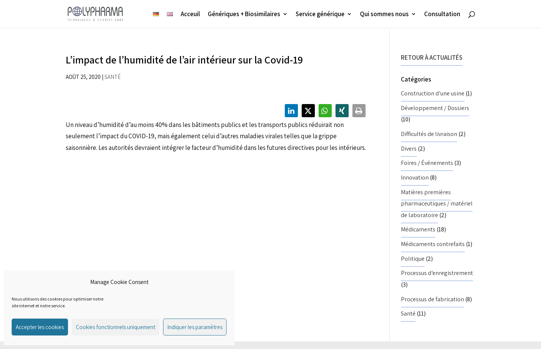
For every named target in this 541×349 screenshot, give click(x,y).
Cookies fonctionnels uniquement (115, 327)
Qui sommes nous (384, 14)
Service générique (320, 14)
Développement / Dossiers (435, 108)
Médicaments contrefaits (433, 244)
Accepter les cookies (40, 327)
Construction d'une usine (432, 93)
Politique (413, 259)
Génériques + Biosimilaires (244, 14)
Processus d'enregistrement (437, 273)
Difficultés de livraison (429, 134)
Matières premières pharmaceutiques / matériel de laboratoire (437, 203)
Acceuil (190, 14)
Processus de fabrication (432, 299)
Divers (409, 149)
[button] (291, 110)
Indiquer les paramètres (194, 327)
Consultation (442, 14)
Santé (112, 76)
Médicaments (418, 229)
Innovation (415, 177)
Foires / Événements (427, 163)
